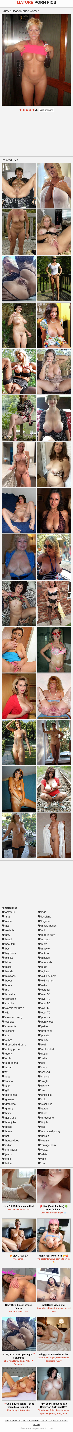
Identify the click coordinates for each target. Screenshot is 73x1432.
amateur (8, 912)
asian (7, 921)
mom (42, 944)
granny (7, 1108)
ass (5, 925)
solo (42, 1099)
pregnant (45, 1030)
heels (7, 1126)
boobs (7, 980)
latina (7, 1163)
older (42, 985)
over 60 (44, 1008)
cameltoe (9, 998)
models (44, 939)
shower (44, 1076)
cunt (6, 1035)
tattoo (43, 1108)
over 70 (44, 1012)
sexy (42, 1067)
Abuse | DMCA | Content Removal (22, 1420)
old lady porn (47, 976)
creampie (9, 1026)
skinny (43, 1085)
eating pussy (11, 1049)
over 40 (44, 998)
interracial (9, 1149)
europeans (10, 1062)
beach (7, 939)
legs (42, 912)
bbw (6, 935)
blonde (7, 971)
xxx (41, 1163)
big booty (9, 953)
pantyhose (45, 1021)
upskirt (43, 1136)
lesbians (44, 916)
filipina (7, 1081)
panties (44, 1017)
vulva (43, 1149)
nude (42, 966)
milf (41, 930)
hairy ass (9, 1117)
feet (6, 1076)
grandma (9, 1104)
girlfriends (9, 1094)
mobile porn (46, 935)
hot (5, 1136)
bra (5, 989)
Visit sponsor (46, 110)
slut (41, 1090)
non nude (45, 962)
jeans (7, 1154)
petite (43, 1026)
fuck (6, 1085)
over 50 (44, 1003)
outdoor (44, 989)
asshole (8, 930)
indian (7, 1145)
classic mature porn (15, 1008)
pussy (43, 1040)
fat (5, 1072)
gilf (5, 1090)
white (43, 1154)
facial (6, 1067)
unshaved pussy (49, 1131)
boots (7, 985)
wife (42, 1158)
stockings (45, 1104)
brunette (8, 994)
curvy (7, 1040)
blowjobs (9, 976)
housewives (10, 1140)
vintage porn (47, 1145)
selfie (43, 1058)
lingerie (44, 921)
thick (42, 1113)
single (43, 1081)
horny (7, 1131)
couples (8, 1021)
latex (6, 1158)
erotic (7, 1058)
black (6, 966)
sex (41, 1062)
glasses (8, 1099)
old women (46, 980)
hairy (6, 1113)
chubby (8, 1003)
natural (43, 953)
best (6, 948)
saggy (43, 1053)
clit (5, 1012)
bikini (6, 962)
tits (41, 1126)
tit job (43, 1122)
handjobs (9, 1122)
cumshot (8, 1030)
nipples (44, 957)
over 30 (44, 994)
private (43, 1035)
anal (6, 916)
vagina (43, 1140)
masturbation (47, 925)
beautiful (8, 944)
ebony (7, 1053)
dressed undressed (15, 1044)
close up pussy (12, 1017)
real (42, 1044)
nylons (43, 971)
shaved (44, 1072)
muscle (44, 948)
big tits (7, 957)
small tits (45, 1094)
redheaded (46, 1049)
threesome (46, 1117)
